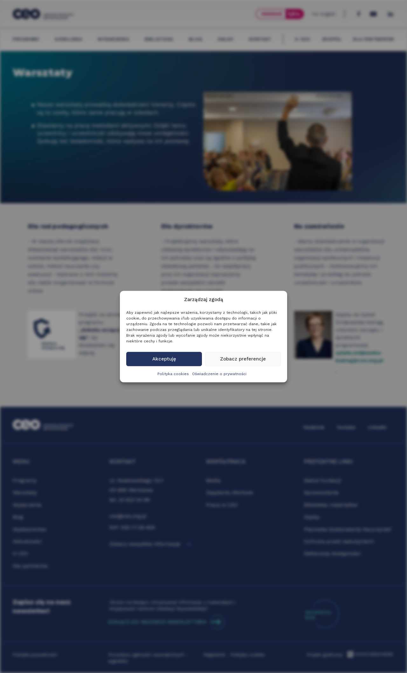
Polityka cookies (173, 374)
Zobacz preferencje (243, 359)
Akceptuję (164, 359)
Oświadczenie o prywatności (219, 374)
